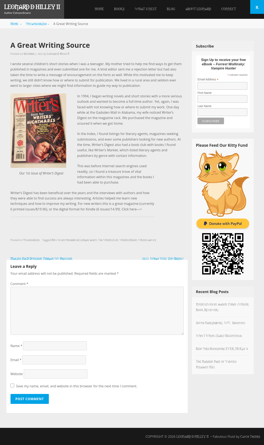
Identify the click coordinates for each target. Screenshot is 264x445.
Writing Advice (147, 240)
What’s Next (146, 8)
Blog (171, 8)
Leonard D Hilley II (32, 7)
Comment (19, 284)
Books (119, 8)
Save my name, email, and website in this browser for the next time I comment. (76, 386)
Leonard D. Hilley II (58, 53)
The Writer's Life (108, 240)
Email (16, 360)
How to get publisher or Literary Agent (74, 240)
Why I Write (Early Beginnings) (219, 335)
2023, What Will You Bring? (163, 258)
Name (16, 346)
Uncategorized (37, 23)
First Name (204, 92)
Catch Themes (250, 436)
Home (99, 8)
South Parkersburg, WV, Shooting (220, 322)
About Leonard (198, 8)
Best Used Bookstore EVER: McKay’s (222, 348)
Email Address (207, 79)
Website (17, 374)
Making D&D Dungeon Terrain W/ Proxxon (41, 258)
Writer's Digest (128, 240)
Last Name (204, 106)
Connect (228, 8)
